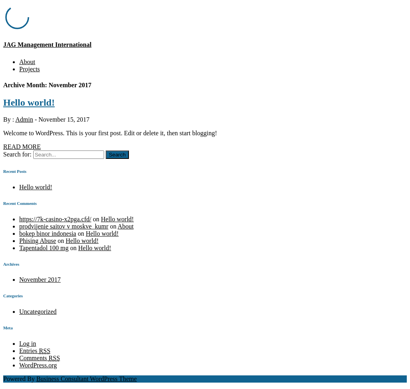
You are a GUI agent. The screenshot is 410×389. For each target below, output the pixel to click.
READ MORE (22, 146)
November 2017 (40, 279)
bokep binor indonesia (47, 233)
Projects (29, 69)
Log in (27, 343)
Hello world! (29, 102)
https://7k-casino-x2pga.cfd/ (55, 219)
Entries (34, 350)
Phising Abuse (37, 240)
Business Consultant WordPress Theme (86, 378)
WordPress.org (38, 365)
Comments (39, 358)
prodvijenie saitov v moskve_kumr (64, 226)
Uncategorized (37, 311)
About (27, 61)
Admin (24, 119)
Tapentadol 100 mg (43, 248)
